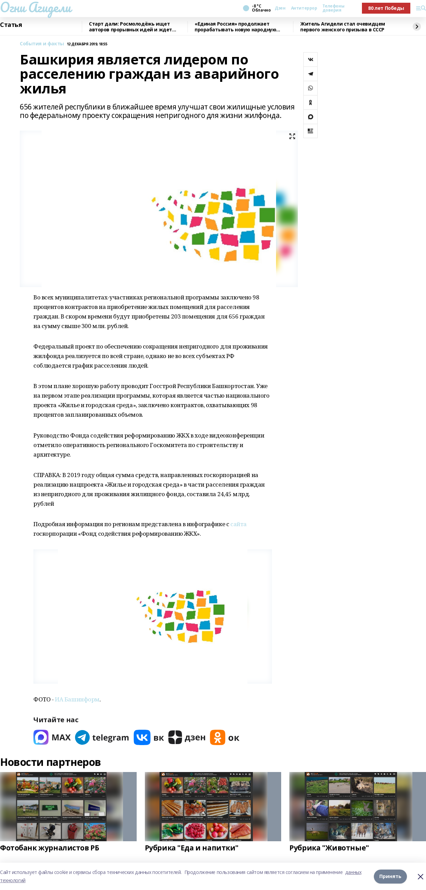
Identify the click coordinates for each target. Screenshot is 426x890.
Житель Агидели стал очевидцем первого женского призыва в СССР (342, 26)
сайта (238, 524)
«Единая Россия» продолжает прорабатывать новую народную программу (235, 26)
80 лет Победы (386, 8)
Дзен (280, 8)
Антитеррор (304, 8)
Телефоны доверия (333, 8)
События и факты (42, 44)
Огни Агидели (35, 7)
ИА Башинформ (77, 699)
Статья (11, 25)
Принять (390, 876)
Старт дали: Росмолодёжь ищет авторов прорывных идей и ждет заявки (130, 26)
